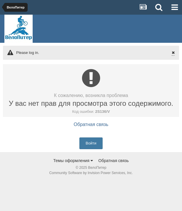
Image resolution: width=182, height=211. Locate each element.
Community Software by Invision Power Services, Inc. (91, 173)
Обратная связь (91, 124)
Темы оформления (73, 160)
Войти (91, 143)
